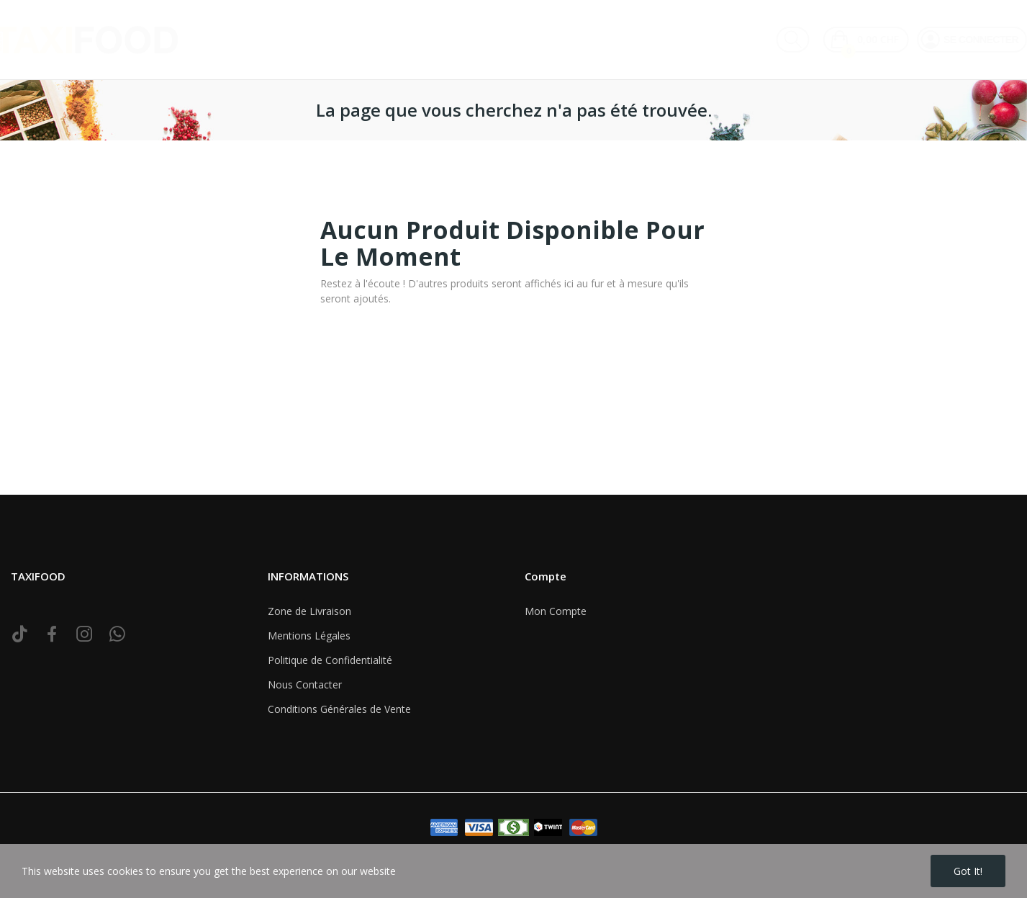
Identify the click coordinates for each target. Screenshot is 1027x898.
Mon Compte (556, 611)
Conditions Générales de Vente (339, 709)
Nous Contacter (305, 684)
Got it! (968, 871)
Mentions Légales (309, 635)
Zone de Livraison (309, 611)
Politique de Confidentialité (330, 660)
